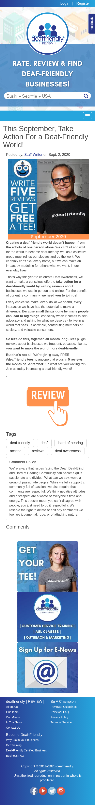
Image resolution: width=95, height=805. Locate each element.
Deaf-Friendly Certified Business (26, 750)
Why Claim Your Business (22, 740)
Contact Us (13, 727)
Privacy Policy (59, 717)
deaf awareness (68, 451)
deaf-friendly (20, 443)
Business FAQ (15, 755)
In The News (14, 722)
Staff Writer (33, 155)
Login (64, 3)
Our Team (12, 712)
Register (83, 3)
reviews (38, 451)
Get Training (13, 745)
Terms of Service (61, 722)
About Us (12, 706)
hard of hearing (70, 443)
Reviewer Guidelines (64, 706)
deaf (44, 443)
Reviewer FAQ (60, 712)
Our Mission (13, 717)
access (15, 451)
